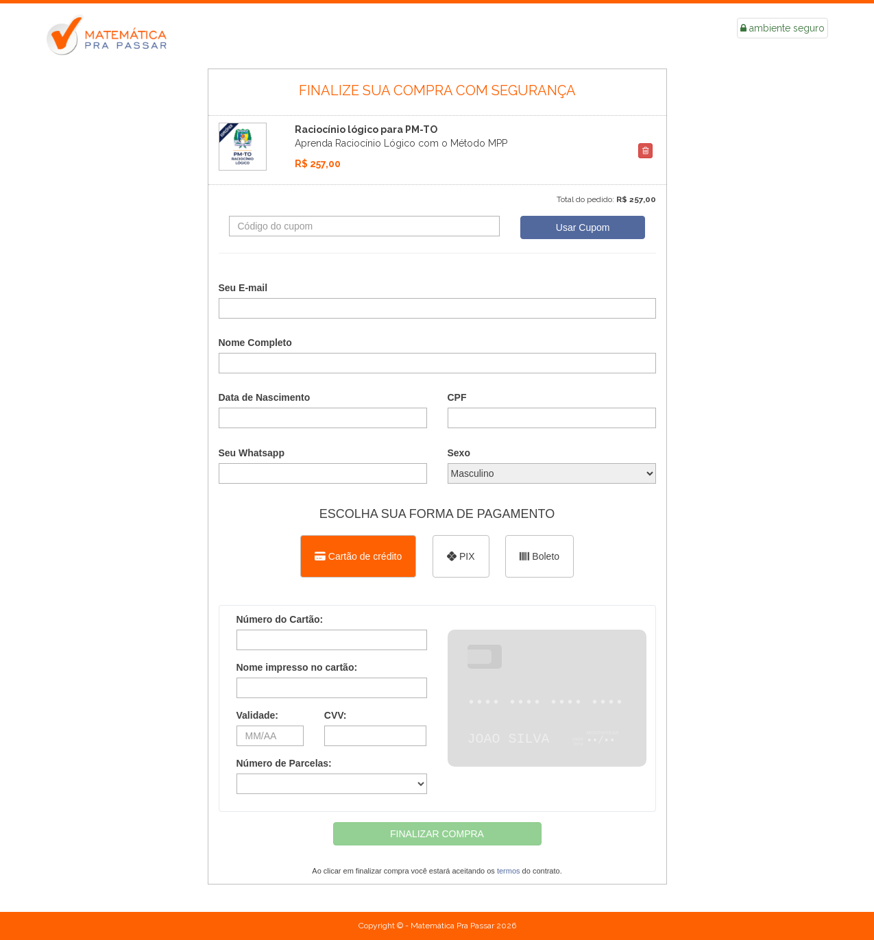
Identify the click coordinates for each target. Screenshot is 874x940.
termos (508, 871)
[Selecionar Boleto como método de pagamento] (539, 556)
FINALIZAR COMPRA (437, 833)
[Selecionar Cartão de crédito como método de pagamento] (358, 556)
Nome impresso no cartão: (297, 667)
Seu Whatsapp (251, 452)
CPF (457, 397)
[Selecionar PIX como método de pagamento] (461, 556)
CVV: (335, 715)
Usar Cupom (583, 227)
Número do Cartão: (280, 619)
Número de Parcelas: (284, 763)
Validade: (257, 715)
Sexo (459, 452)
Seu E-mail (243, 287)
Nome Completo (255, 342)
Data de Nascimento (265, 397)
